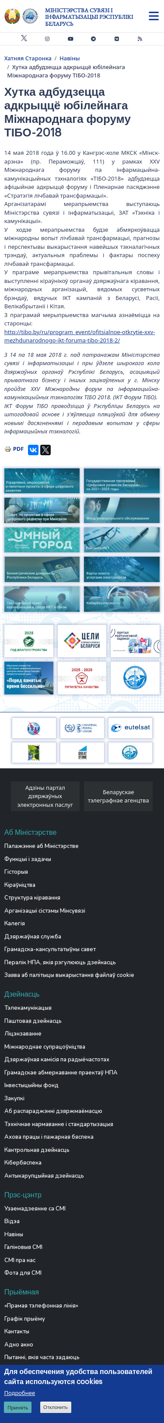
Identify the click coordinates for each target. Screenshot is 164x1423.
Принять (17, 1407)
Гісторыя (16, 872)
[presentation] (7, 799)
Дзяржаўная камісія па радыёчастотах (56, 1060)
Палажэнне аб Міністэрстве (41, 846)
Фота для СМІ (23, 1273)
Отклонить (55, 1407)
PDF (18, 449)
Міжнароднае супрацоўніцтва (44, 1047)
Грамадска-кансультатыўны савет (50, 949)
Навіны (69, 58)
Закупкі (14, 1098)
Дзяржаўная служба (32, 937)
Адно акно (18, 1345)
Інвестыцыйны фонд (31, 1085)
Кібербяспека (23, 1163)
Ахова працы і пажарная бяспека (49, 1137)
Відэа (12, 1221)
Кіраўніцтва (19, 885)
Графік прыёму (24, 1319)
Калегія (14, 924)
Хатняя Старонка (28, 58)
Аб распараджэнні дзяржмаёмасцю (53, 1111)
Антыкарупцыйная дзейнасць (44, 1176)
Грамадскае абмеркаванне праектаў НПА (61, 1073)
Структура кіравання (32, 898)
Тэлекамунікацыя (28, 1008)
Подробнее (19, 1393)
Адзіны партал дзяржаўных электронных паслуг (45, 796)
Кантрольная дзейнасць (37, 1150)
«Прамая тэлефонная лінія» (41, 1306)
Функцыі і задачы (27, 859)
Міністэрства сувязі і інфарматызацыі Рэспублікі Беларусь (89, 17)
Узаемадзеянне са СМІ (35, 1209)
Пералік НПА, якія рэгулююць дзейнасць (60, 962)
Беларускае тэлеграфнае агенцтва (118, 796)
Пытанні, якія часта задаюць (42, 1357)
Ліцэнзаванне (23, 1034)
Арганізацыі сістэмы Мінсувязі (44, 911)
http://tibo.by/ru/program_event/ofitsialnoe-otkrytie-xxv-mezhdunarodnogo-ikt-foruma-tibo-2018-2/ (79, 336)
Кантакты (16, 1332)
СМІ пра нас (19, 1260)
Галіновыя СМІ (23, 1247)
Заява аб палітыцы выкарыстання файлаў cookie (69, 975)
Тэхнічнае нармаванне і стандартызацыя (58, 1124)
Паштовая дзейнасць (33, 1021)
